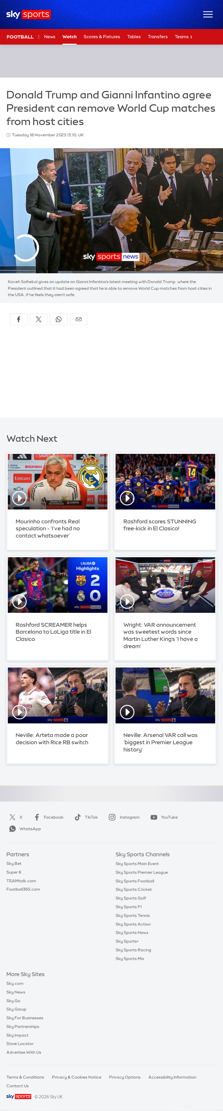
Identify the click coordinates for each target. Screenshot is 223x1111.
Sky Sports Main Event (137, 863)
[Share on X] (38, 319)
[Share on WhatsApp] (58, 319)
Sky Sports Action (133, 924)
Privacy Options (125, 1077)
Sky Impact (17, 1035)
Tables (134, 36)
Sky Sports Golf (131, 898)
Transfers (158, 36)
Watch (69, 36)
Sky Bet (13, 863)
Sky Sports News (132, 932)
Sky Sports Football (135, 881)
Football (20, 36)
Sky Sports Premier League (142, 872)
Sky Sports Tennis (133, 915)
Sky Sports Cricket (134, 889)
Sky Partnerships (22, 1026)
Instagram (123, 817)
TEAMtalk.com (21, 881)
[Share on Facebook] (18, 319)
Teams (184, 36)
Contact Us (17, 1086)
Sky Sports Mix (130, 958)
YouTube (163, 817)
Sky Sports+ (127, 941)
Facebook (47, 817)
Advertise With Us (23, 1052)
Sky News (15, 992)
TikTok (85, 817)
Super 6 (13, 872)
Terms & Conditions (25, 1077)
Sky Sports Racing (133, 950)
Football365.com (23, 889)
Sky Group (16, 1009)
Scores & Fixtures (102, 36)
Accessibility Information (172, 1077)
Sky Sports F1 (129, 907)
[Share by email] (78, 319)
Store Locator (19, 1044)
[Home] (28, 14)
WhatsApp (24, 829)
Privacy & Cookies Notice (76, 1077)
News (49, 36)
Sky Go (13, 1001)
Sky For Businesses (24, 1018)
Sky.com (15, 983)
